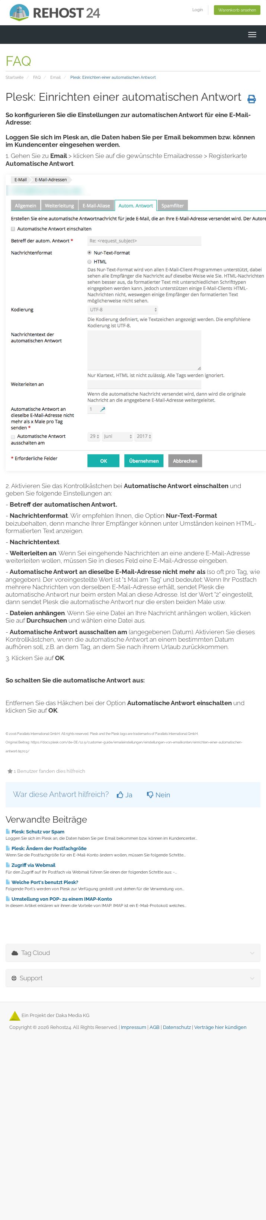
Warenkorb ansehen (237, 10)
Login (197, 9)
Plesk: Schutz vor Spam (35, 832)
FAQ (37, 77)
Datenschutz (177, 1027)
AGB (155, 1027)
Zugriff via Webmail (30, 865)
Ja (124, 795)
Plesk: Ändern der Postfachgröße (46, 848)
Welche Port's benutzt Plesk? (42, 882)
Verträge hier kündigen (220, 1027)
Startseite (14, 77)
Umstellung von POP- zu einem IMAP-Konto (59, 899)
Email (55, 77)
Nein (158, 795)
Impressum (133, 1027)
